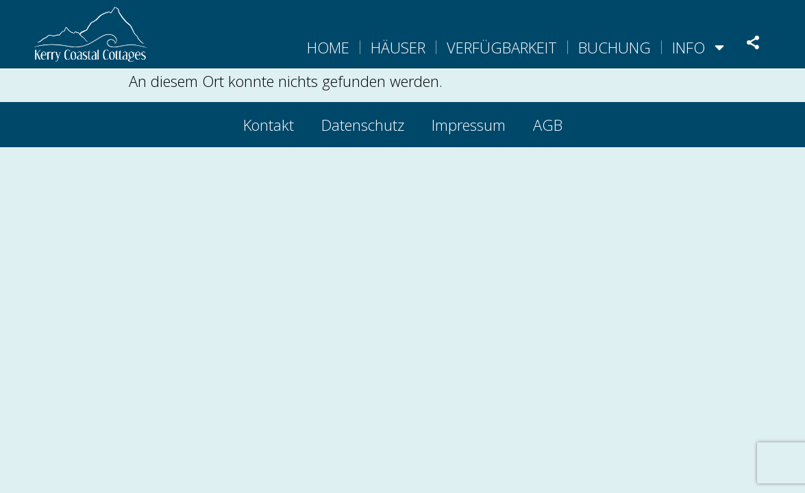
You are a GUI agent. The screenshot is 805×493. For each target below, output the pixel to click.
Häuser (398, 47)
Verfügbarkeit (502, 47)
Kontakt (268, 124)
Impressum (469, 124)
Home (328, 47)
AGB (547, 124)
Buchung (614, 47)
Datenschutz (362, 124)
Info (699, 47)
